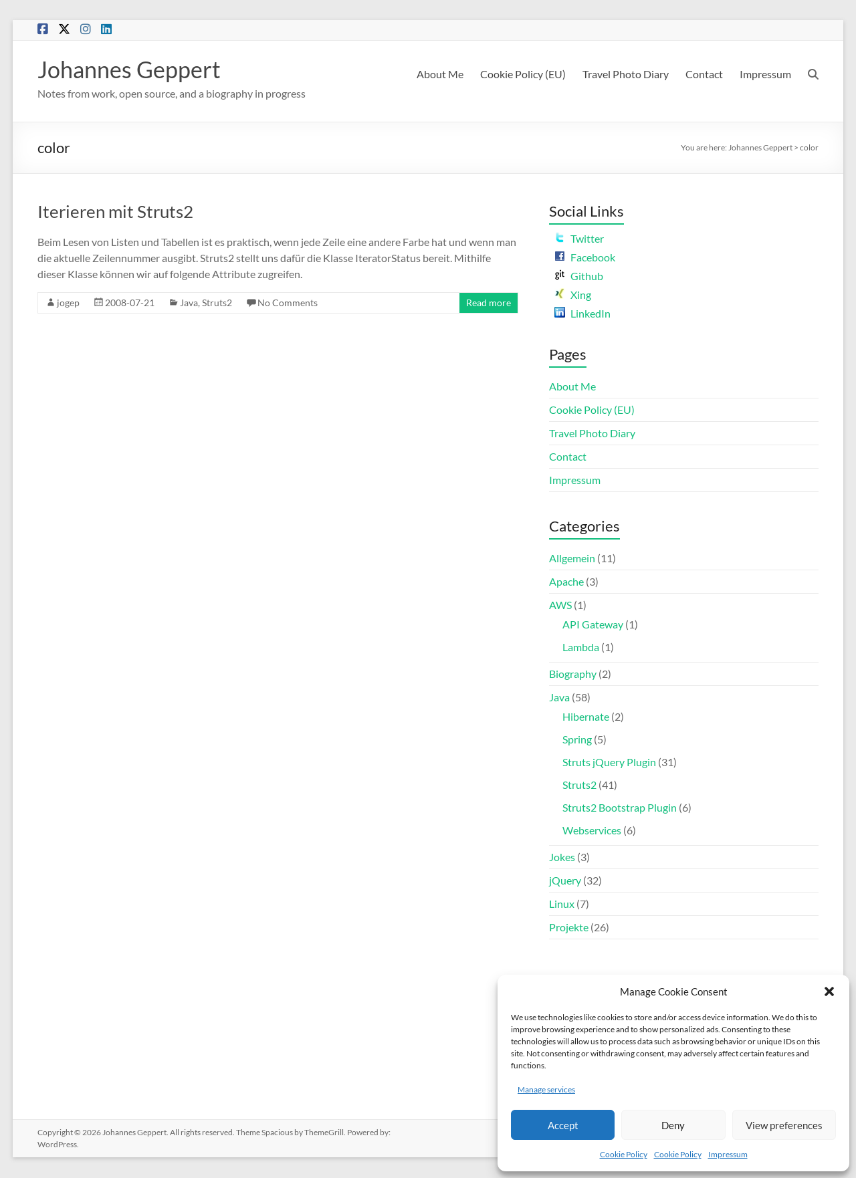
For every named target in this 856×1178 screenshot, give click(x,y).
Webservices (591, 830)
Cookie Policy (623, 1154)
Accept (563, 1125)
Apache (566, 582)
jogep (68, 303)
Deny (673, 1125)
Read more (488, 303)
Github (578, 276)
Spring (577, 739)
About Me (440, 74)
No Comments (287, 303)
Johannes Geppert (133, 69)
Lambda (580, 647)
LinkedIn (582, 314)
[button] (829, 991)
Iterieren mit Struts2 (115, 212)
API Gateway (592, 624)
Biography (573, 674)
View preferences (784, 1125)
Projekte (568, 927)
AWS (560, 605)
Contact (704, 74)
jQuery (565, 880)
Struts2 (217, 303)
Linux (561, 904)
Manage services (546, 1089)
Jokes (562, 857)
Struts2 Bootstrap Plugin (619, 808)
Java (189, 303)
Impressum (728, 1154)
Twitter (579, 239)
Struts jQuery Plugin (609, 762)
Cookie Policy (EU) (523, 74)
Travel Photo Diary (625, 74)
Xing (572, 295)
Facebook (584, 257)
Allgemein (572, 558)
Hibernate (585, 717)
